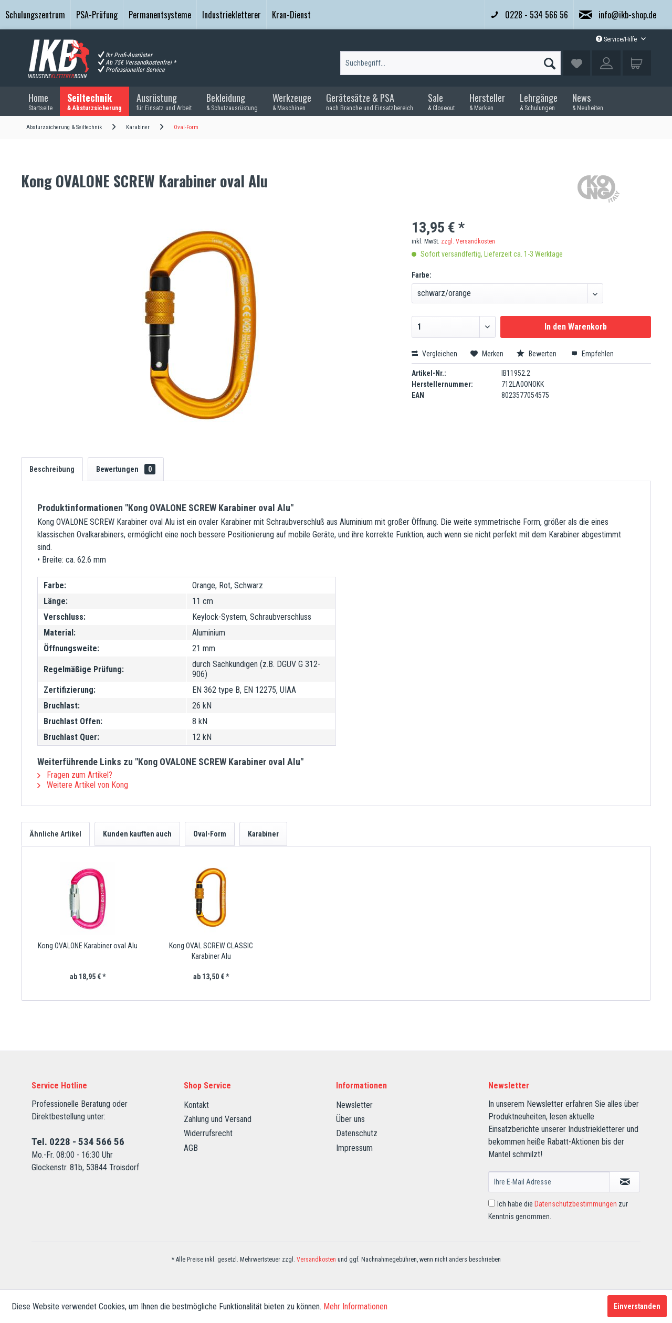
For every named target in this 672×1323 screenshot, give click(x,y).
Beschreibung (52, 469)
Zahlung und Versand (217, 1119)
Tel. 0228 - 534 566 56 (78, 1142)
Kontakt (196, 1105)
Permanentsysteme (160, 14)
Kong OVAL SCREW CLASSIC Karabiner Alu (211, 950)
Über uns (350, 1119)
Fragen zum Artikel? (74, 775)
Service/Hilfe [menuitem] (617, 39)
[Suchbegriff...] (450, 63)
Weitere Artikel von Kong (82, 785)
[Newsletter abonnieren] (625, 1181)
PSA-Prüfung (97, 14)
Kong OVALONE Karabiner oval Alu (88, 945)
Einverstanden (637, 1306)
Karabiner (263, 834)
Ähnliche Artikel (55, 834)
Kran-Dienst (291, 14)
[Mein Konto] (606, 63)
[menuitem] (35, 14)
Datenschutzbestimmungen (575, 1204)
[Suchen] (550, 60)
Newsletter (354, 1105)
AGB (191, 1148)
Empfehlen (592, 354)
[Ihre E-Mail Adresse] (549, 1181)
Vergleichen (434, 354)
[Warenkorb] (637, 63)
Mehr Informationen (355, 1306)
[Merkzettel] (576, 63)
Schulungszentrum (35, 14)
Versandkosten (316, 1259)
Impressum (354, 1148)
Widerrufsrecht (208, 1133)
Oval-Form (209, 834)
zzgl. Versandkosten (468, 241)
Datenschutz (356, 1133)
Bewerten (537, 354)
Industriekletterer (231, 14)
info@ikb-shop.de (617, 14)
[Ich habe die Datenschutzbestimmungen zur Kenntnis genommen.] (491, 1203)
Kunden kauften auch (137, 834)
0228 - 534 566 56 (529, 14)
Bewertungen (125, 469)
